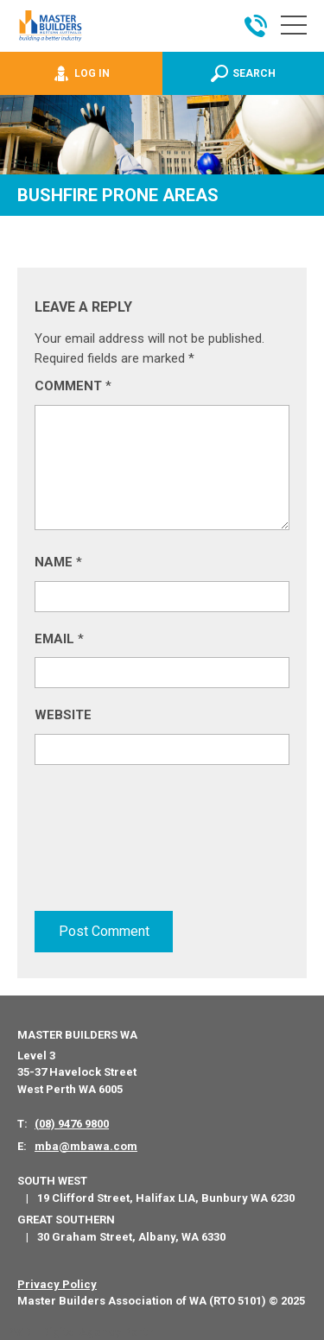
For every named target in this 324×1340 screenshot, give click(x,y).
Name (58, 562)
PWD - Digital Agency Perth (80, 1331)
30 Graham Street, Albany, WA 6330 (131, 1236)
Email (59, 639)
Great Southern (66, 1219)
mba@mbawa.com (86, 1146)
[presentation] (105, 844)
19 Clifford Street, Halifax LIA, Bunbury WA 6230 (166, 1197)
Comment (73, 386)
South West (52, 1180)
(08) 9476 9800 (72, 1123)
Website (63, 715)
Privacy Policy (57, 1284)
